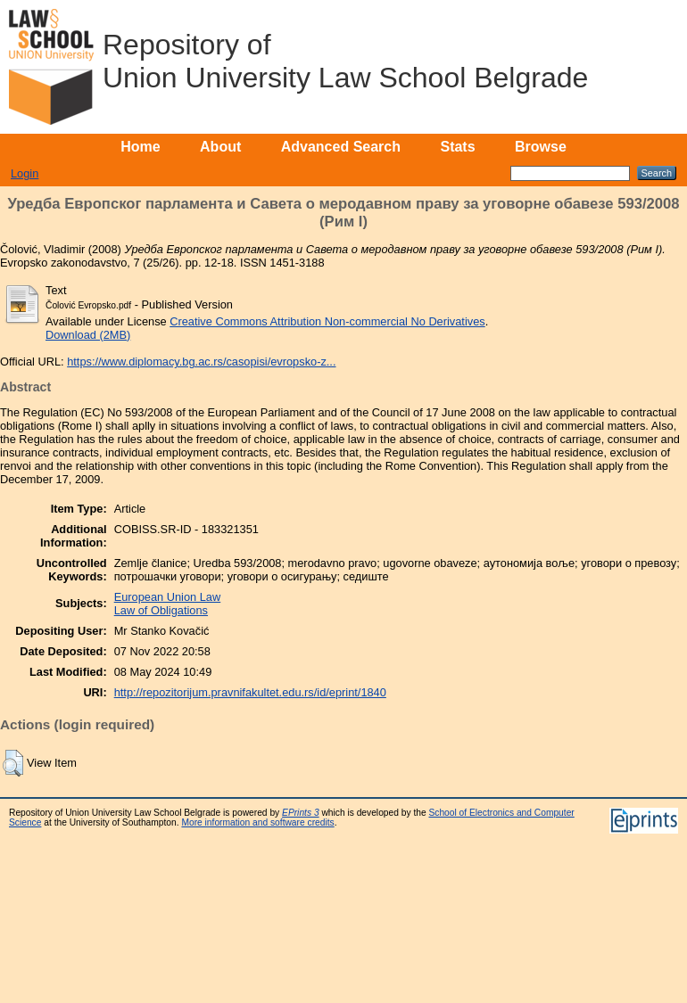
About (220, 146)
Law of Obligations (161, 610)
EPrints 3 (300, 813)
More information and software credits (257, 822)
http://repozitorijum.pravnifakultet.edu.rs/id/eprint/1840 (250, 692)
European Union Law (167, 597)
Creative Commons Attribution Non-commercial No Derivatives (327, 321)
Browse (541, 146)
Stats (457, 146)
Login (24, 173)
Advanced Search (341, 146)
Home (140, 146)
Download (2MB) (88, 334)
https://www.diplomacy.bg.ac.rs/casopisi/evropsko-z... (201, 361)
